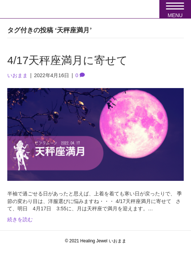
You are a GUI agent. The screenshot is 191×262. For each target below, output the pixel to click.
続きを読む (20, 219)
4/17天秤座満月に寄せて (67, 60)
